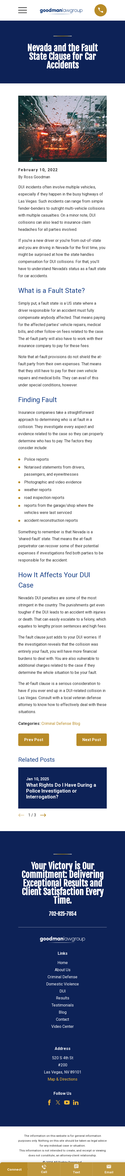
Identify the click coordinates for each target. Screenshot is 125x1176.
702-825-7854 (62, 914)
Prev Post (33, 739)
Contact (62, 1019)
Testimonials (63, 1005)
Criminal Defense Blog (60, 723)
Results (62, 998)
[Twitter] (58, 1102)
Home (62, 962)
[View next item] (43, 815)
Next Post (91, 739)
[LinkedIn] (75, 1102)
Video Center (62, 1026)
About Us (63, 969)
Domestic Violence (62, 984)
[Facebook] (49, 1102)
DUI (62, 991)
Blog (63, 1012)
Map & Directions (62, 1079)
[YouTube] (67, 1102)
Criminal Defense (62, 977)
